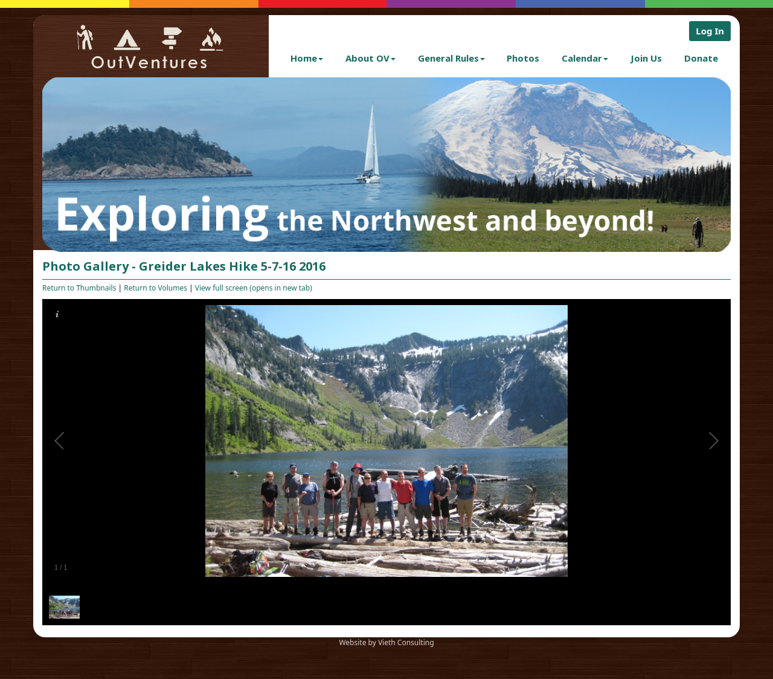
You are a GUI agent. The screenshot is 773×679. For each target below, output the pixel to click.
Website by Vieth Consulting (386, 642)
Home (306, 58)
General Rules (451, 58)
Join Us (646, 58)
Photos (523, 58)
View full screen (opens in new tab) (253, 288)
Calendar (585, 58)
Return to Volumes (155, 288)
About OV (370, 58)
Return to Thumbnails (79, 288)
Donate (701, 58)
